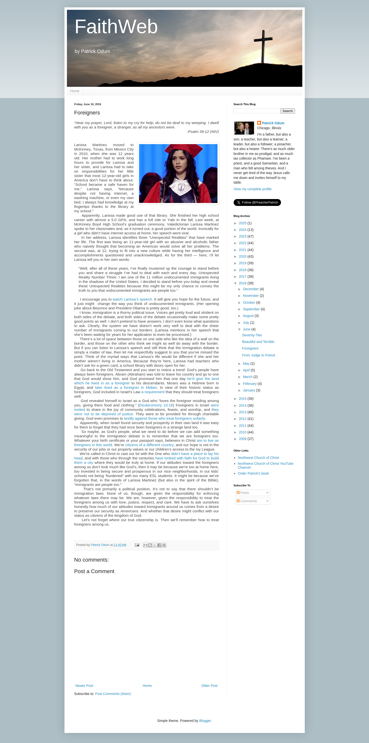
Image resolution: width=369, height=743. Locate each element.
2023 (243, 236)
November (251, 296)
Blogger (205, 721)
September (252, 309)
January (249, 390)
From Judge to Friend (258, 355)
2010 (243, 432)
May (246, 363)
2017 (243, 276)
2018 (243, 270)
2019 (243, 263)
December (251, 289)
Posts (243, 493)
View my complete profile (253, 189)
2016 (243, 283)
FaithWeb (116, 26)
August (248, 316)
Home (74, 91)
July (246, 323)
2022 (243, 243)
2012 (243, 419)
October (249, 302)
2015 (243, 399)
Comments (247, 501)
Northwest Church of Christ (258, 458)
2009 (243, 439)
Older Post (209, 686)
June (247, 329)
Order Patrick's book (253, 473)
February (250, 384)
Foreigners (250, 348)
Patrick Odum (273, 123)
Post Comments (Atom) (113, 694)
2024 (243, 230)
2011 (243, 426)
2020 (243, 256)
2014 (243, 405)
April (247, 370)
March (248, 377)
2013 (243, 412)
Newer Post (84, 686)
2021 (243, 250)
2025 (243, 223)
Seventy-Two (252, 335)
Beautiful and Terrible (258, 342)
